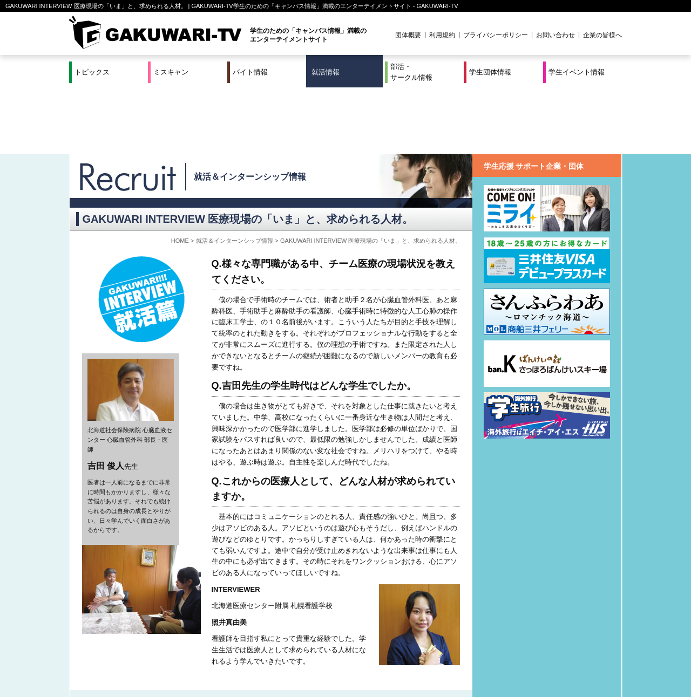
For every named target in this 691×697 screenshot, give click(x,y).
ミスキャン (170, 72)
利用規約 (442, 35)
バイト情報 (250, 72)
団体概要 (408, 35)
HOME (180, 174)
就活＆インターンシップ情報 (250, 110)
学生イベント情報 (576, 72)
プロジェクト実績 (273, 666)
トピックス (92, 72)
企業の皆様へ (602, 35)
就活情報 (325, 72)
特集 (272, 653)
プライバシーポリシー (495, 35)
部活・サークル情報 (411, 72)
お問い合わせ (555, 35)
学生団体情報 (490, 72)
